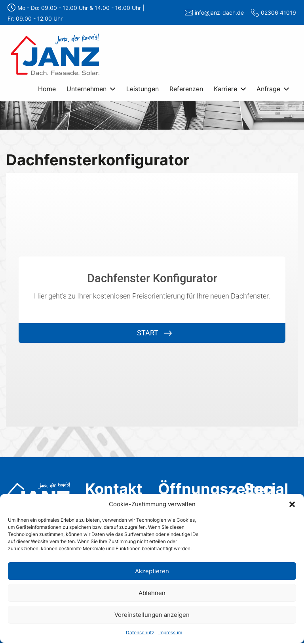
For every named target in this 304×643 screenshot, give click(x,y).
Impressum (170, 632)
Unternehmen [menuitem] (86, 89)
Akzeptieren (152, 571)
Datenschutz (140, 632)
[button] (292, 504)
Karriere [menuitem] (225, 89)
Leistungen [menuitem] (142, 89)
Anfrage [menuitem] (268, 89)
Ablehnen (152, 593)
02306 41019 (278, 12)
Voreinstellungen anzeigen (152, 614)
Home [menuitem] (47, 89)
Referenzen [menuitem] (186, 89)
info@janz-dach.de (219, 12)
